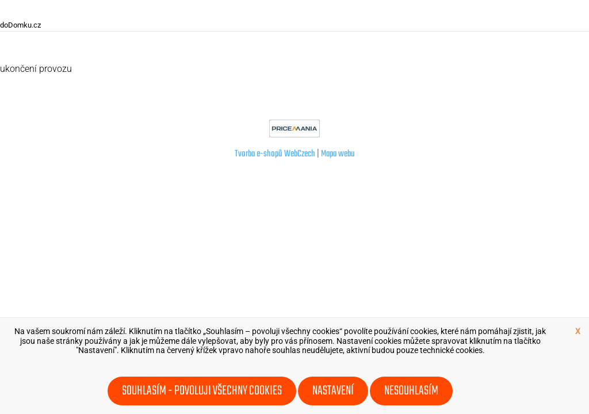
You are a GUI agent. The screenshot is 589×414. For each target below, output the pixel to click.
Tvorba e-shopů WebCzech (275, 154)
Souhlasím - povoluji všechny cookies (202, 391)
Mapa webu (338, 154)
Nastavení (333, 391)
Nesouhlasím (411, 391)
